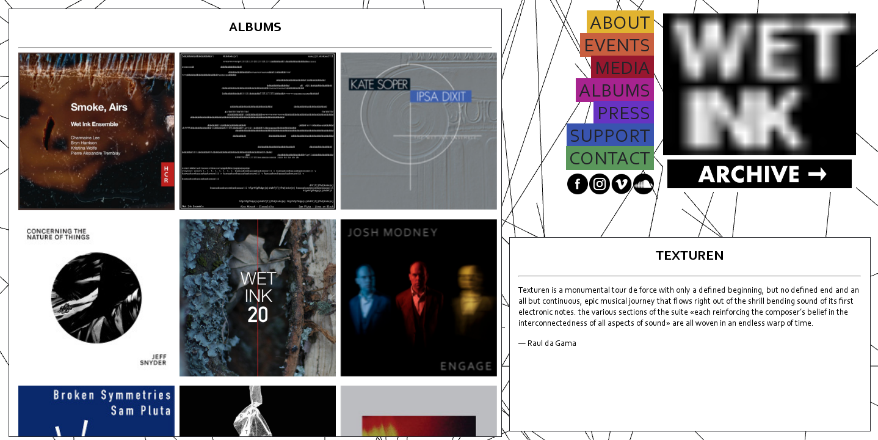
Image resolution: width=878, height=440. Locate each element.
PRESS (623, 115)
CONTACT (610, 160)
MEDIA (622, 70)
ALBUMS (615, 92)
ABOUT (620, 24)
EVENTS (617, 47)
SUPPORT (610, 137)
